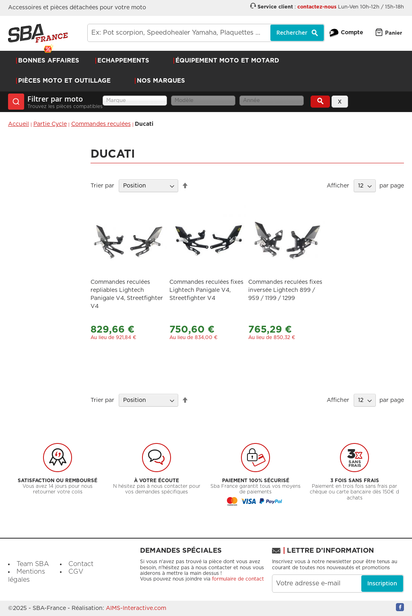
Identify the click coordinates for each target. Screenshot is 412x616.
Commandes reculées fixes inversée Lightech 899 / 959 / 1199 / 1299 (285, 290)
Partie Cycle (50, 124)
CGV (75, 571)
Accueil (18, 124)
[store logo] (38, 33)
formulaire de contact (238, 578)
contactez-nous (316, 7)
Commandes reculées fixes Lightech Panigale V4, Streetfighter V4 (206, 290)
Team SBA (32, 564)
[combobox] (206, 33)
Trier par (102, 186)
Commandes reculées (101, 124)
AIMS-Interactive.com (136, 608)
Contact (80, 564)
